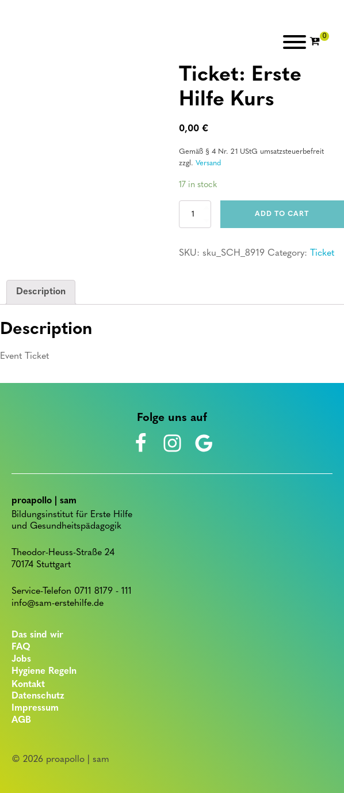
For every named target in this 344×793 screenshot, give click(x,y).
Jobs (21, 659)
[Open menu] (294, 42)
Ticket (322, 253)
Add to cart (282, 214)
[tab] (40, 292)
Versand (208, 163)
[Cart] (319, 42)
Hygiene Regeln (44, 671)
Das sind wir (37, 635)
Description (41, 292)
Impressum (35, 708)
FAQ (21, 647)
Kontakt (28, 684)
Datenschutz (38, 696)
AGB (21, 720)
